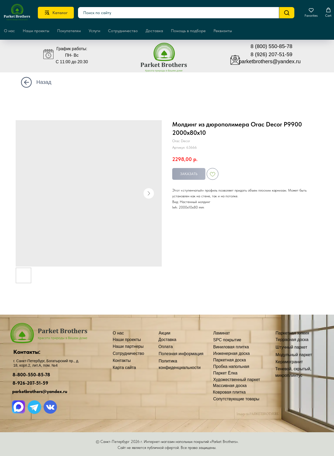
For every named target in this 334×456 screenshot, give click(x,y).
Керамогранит (289, 362)
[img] (167, 60)
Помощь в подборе (188, 30)
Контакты (122, 360)
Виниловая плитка (231, 347)
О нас (118, 333)
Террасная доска (292, 339)
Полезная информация (181, 353)
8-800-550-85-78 (31, 374)
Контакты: (26, 351)
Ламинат (221, 333)
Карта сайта (124, 367)
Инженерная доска (231, 353)
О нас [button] (9, 30)
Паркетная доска (229, 360)
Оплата (165, 346)
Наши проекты (36, 30)
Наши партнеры (128, 346)
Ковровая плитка (229, 392)
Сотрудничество (123, 30)
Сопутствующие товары (236, 399)
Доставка (154, 30)
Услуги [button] (94, 30)
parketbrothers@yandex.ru (270, 61)
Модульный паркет (294, 355)
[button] (311, 13)
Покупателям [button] (69, 30)
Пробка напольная (231, 366)
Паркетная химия (292, 333)
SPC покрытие (227, 340)
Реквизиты (222, 30)
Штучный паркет (291, 347)
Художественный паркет (236, 379)
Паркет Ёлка (225, 373)
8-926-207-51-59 (30, 383)
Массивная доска (230, 385)
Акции (164, 333)
